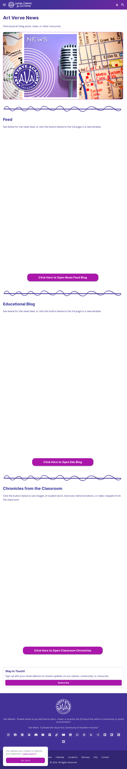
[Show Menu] (4, 4)
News (49, 757)
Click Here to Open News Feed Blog (62, 277)
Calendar (60, 757)
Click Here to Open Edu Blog (62, 462)
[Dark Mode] (117, 4)
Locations (73, 757)
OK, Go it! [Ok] (25, 760)
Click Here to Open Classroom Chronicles (62, 650)
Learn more (28, 753)
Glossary (85, 757)
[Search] (123, 4)
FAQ (95, 757)
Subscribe (63, 682)
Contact (105, 757)
